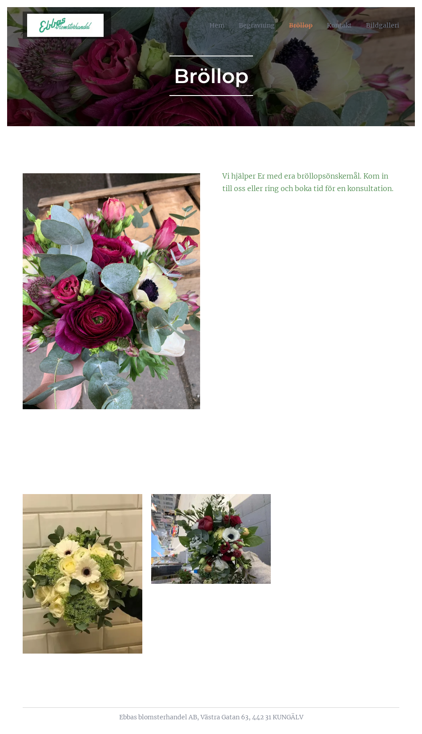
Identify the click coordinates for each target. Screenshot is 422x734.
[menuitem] (204, 25)
